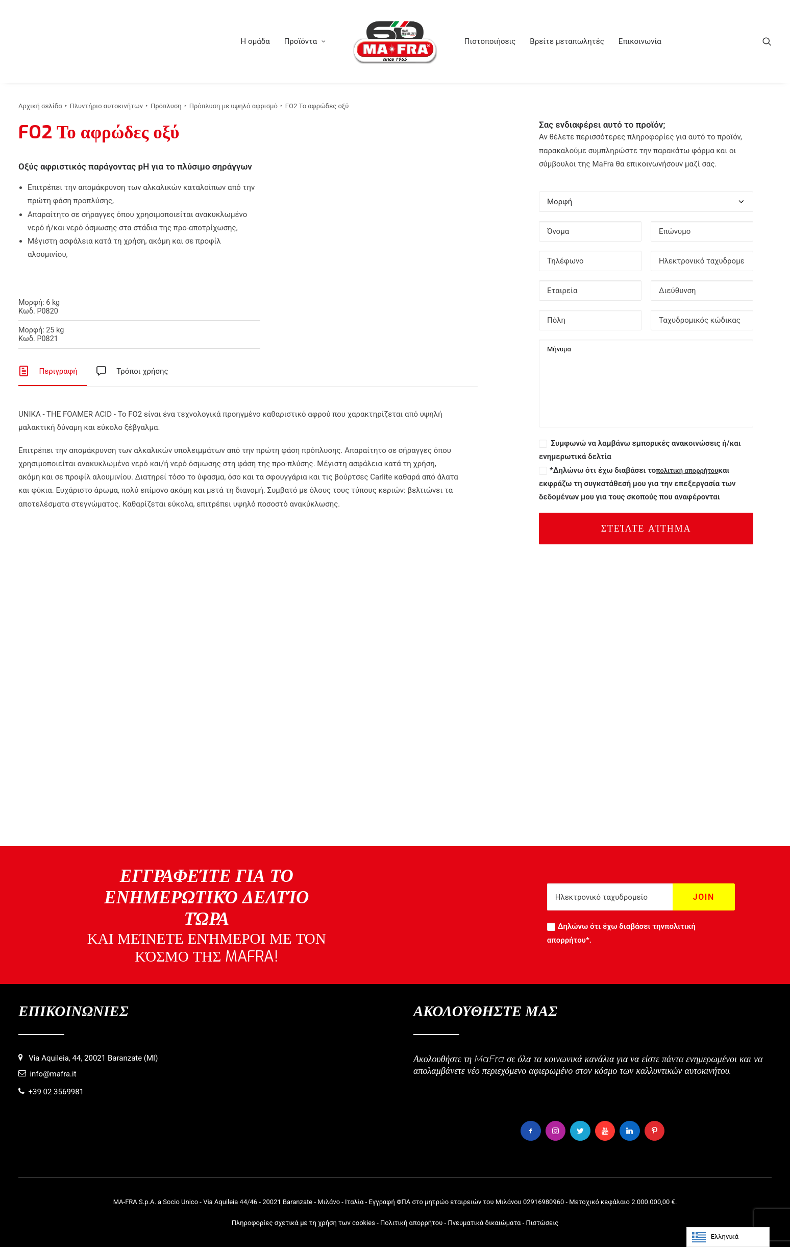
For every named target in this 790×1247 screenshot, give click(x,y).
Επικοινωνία (640, 41)
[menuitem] (255, 41)
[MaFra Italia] (395, 41)
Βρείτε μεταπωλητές (567, 41)
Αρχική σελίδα (40, 106)
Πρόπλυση (166, 106)
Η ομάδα (254, 41)
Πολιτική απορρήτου (411, 1223)
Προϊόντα (305, 41)
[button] (767, 41)
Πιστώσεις (542, 1223)
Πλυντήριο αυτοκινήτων (106, 106)
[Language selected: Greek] (728, 1237)
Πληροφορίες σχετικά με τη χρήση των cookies (303, 1223)
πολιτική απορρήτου (687, 470)
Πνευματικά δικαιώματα (484, 1223)
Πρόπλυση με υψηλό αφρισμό (233, 106)
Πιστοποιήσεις (490, 41)
